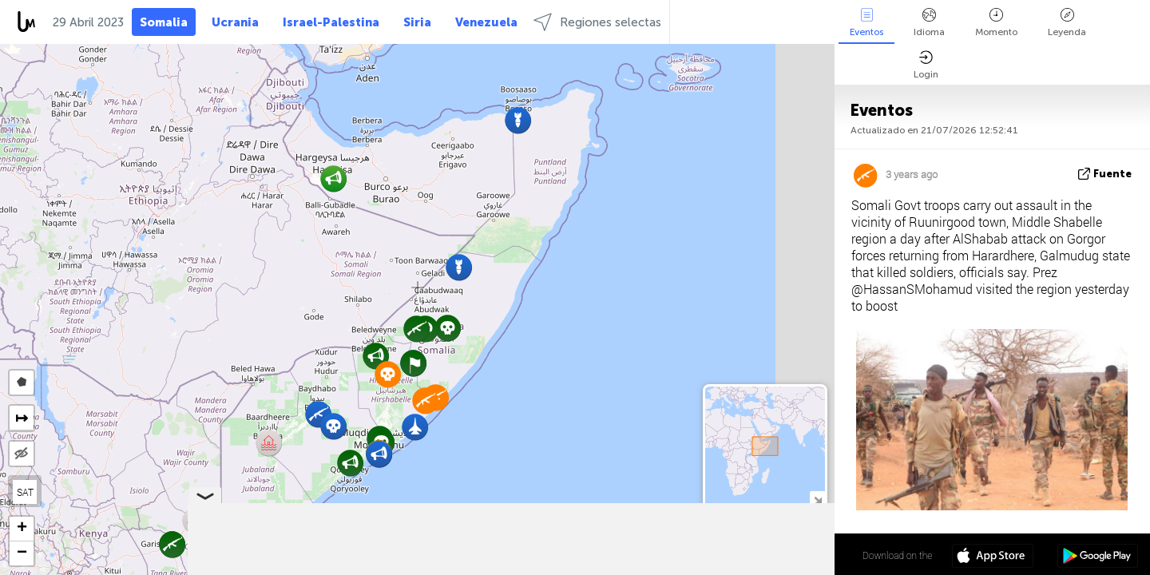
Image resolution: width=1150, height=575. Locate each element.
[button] (447, 327)
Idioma (929, 23)
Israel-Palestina (331, 22)
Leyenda (1067, 23)
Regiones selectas (597, 22)
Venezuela (486, 22)
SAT (25, 492)
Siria (417, 22)
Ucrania (235, 22)
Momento (996, 23)
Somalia (164, 22)
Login (926, 65)
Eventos (866, 23)
